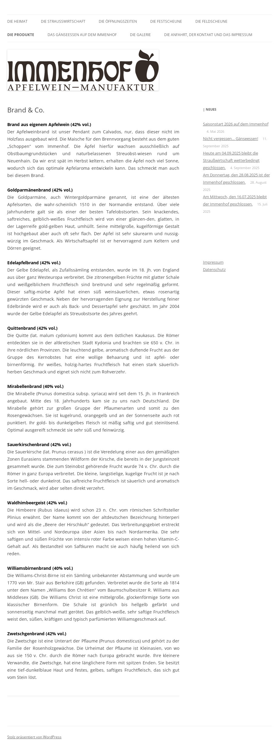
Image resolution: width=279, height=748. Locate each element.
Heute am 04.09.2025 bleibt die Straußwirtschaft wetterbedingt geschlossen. (231, 160)
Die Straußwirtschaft (63, 21)
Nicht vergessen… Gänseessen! (230, 138)
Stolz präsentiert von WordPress (34, 737)
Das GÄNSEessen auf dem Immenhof (82, 34)
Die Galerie (140, 34)
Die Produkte (20, 34)
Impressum (213, 262)
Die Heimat (17, 21)
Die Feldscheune (211, 21)
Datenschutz (214, 269)
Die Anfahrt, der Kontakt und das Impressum (208, 34)
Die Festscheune (166, 21)
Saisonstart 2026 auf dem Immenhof (235, 124)
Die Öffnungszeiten (118, 21)
